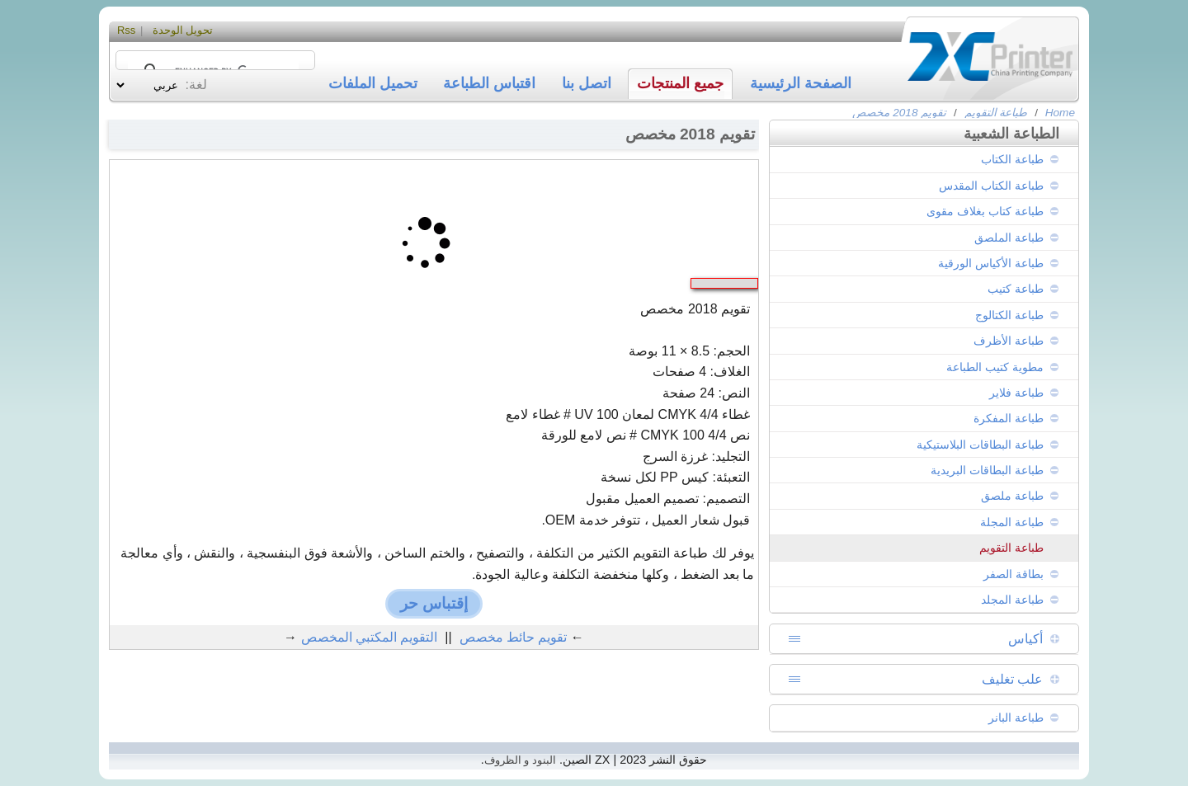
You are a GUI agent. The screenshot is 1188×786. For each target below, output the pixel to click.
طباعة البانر (1016, 717)
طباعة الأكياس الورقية (991, 263)
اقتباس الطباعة (489, 83)
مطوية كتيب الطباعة (995, 367)
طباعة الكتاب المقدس (991, 185)
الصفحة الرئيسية (800, 83)
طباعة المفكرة (1009, 418)
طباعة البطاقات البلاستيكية (980, 444)
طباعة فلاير (1016, 392)
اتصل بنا (586, 83)
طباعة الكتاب (1012, 159)
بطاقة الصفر (1013, 574)
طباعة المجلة (1012, 522)
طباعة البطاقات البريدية (987, 470)
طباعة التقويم (996, 112)
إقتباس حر (434, 603)
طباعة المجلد (1012, 599)
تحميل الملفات (372, 83)
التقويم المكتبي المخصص (369, 637)
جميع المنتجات (680, 83)
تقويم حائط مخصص (514, 637)
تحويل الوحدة (183, 30)
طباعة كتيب (1016, 288)
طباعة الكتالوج (1009, 315)
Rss (126, 30)
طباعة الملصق (1009, 237)
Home (1060, 112)
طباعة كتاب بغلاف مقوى (985, 211)
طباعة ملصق (1012, 495)
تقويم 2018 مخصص (899, 112)
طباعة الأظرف (1009, 340)
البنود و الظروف (520, 760)
